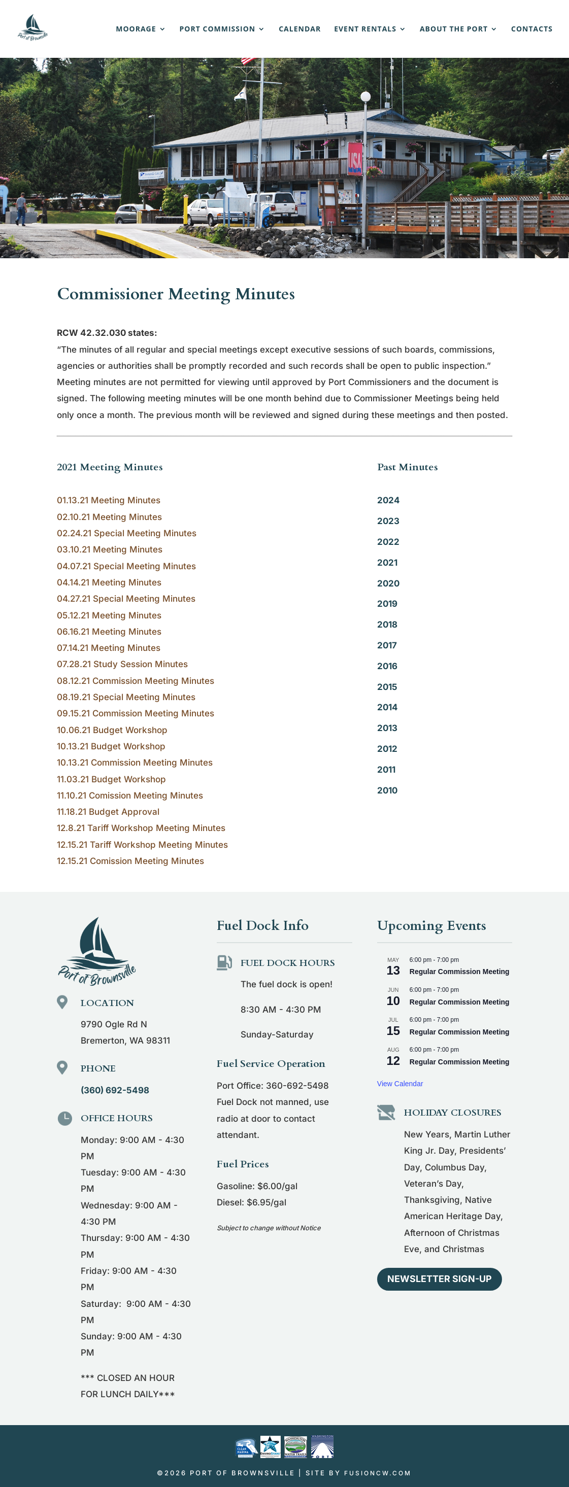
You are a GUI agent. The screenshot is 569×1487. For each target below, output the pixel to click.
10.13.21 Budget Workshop (111, 746)
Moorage (136, 29)
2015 (387, 687)
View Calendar (400, 1084)
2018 (387, 624)
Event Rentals (365, 29)
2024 (388, 500)
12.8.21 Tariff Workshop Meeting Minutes (141, 828)
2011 (386, 770)
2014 (387, 707)
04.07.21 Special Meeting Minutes (126, 566)
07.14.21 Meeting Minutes (108, 648)
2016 (387, 666)
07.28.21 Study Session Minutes (122, 664)
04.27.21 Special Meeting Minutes (126, 599)
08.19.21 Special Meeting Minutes (126, 697)
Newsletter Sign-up (439, 1278)
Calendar (300, 29)
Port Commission (218, 29)
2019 (387, 604)
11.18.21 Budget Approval (108, 812)
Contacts (532, 29)
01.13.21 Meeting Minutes (108, 500)
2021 (387, 563)
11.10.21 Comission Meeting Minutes (130, 795)
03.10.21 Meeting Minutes (109, 549)
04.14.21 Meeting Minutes (109, 582)
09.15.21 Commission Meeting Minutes (135, 713)
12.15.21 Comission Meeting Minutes (130, 861)
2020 (388, 583)
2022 (388, 542)
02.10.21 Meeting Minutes (109, 517)
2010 (387, 790)
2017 (387, 645)
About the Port (454, 29)
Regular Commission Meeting (460, 971)
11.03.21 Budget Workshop (111, 779)
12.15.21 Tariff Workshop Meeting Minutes (142, 845)
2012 (387, 749)
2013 (387, 728)
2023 (388, 521)
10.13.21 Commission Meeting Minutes (135, 762)
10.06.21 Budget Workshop (112, 730)
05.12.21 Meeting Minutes (109, 615)
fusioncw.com (378, 1473)
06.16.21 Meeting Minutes (109, 632)
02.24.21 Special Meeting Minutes (126, 533)
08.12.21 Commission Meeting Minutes (135, 681)
